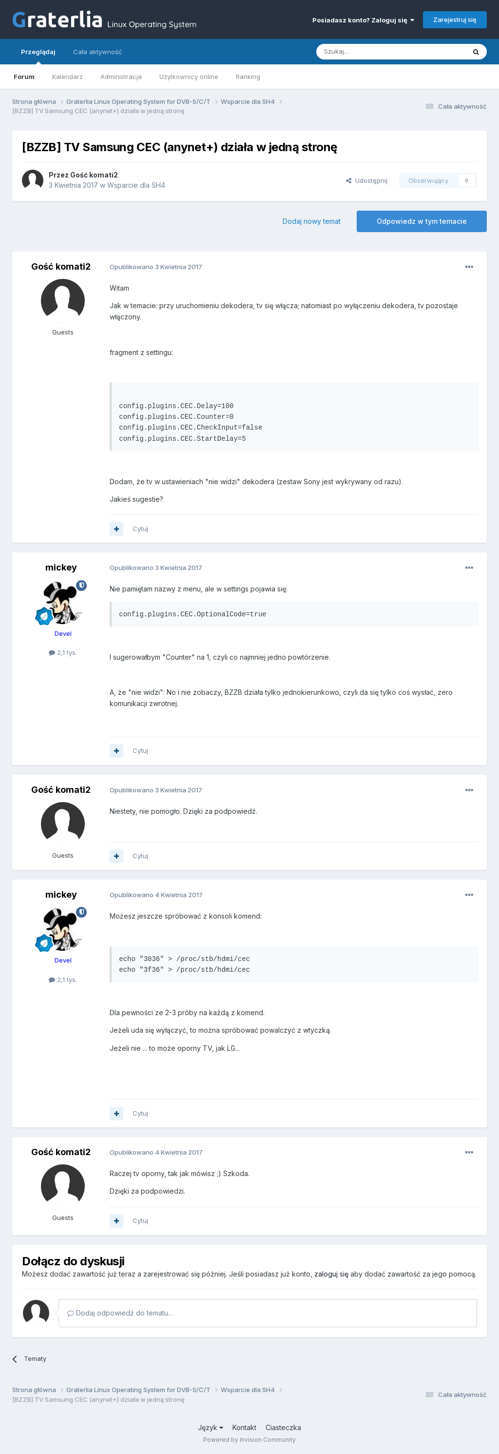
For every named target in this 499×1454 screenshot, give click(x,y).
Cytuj (140, 528)
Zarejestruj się (455, 19)
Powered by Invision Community (249, 1439)
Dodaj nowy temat (312, 221)
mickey (61, 567)
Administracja (121, 76)
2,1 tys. (63, 652)
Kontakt (244, 1427)
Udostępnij (366, 180)
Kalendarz (67, 76)
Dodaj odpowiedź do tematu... (120, 1313)
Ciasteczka (283, 1427)
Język (210, 1427)
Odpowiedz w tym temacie (422, 221)
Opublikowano (156, 267)
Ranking (248, 76)
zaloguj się (331, 1274)
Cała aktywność (97, 52)
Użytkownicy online (188, 76)
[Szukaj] (366, 51)
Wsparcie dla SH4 (136, 185)
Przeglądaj (38, 56)
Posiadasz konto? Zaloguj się (363, 20)
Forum (24, 76)
